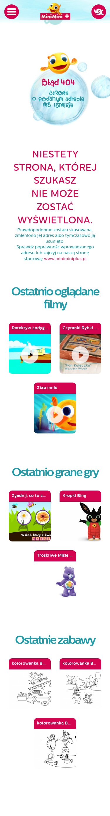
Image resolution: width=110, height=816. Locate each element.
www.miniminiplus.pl (65, 258)
